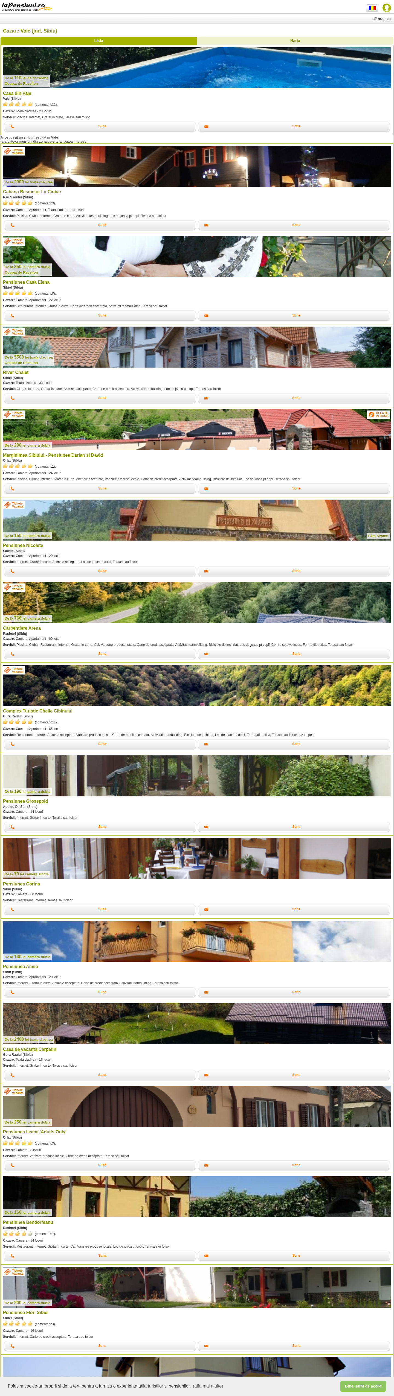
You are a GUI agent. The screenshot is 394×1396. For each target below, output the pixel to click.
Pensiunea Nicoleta (23, 545)
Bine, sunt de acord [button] (363, 1386)
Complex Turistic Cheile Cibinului (38, 711)
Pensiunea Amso (20, 966)
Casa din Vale (17, 93)
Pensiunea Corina (21, 884)
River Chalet (15, 372)
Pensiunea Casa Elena (26, 282)
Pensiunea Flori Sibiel (25, 1312)
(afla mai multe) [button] (208, 1386)
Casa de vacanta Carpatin (29, 1049)
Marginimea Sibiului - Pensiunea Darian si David (53, 455)
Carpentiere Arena (22, 628)
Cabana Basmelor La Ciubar (32, 191)
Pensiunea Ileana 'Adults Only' (34, 1132)
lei (26, 78)
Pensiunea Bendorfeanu (28, 1222)
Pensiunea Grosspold (25, 801)
